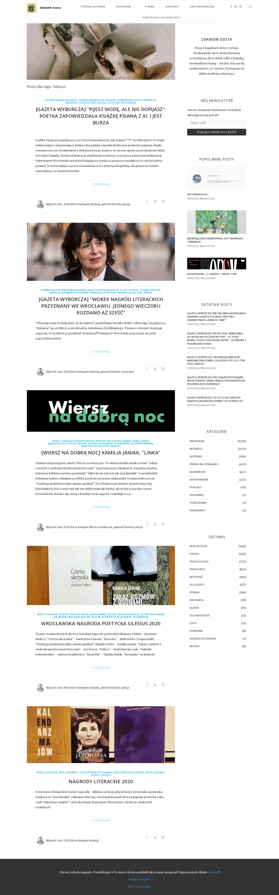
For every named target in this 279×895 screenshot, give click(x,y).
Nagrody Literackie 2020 (101, 781)
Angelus (55, 293)
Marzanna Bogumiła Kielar (78, 290)
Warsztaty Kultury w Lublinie (67, 444)
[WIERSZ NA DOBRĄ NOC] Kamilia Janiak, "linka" (100, 452)
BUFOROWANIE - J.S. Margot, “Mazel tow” (212, 274)
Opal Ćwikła (144, 293)
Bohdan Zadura (84, 441)
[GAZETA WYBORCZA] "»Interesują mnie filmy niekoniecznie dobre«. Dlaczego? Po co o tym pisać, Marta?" (216, 360)
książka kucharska (203, 638)
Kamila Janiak (140, 441)
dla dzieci (197, 584)
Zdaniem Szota (50, 7)
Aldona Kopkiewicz (104, 617)
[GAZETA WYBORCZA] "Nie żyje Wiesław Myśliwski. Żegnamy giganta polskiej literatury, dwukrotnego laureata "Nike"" (216, 317)
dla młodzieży (200, 615)
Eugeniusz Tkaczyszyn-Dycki (83, 772)
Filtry (124, 290)
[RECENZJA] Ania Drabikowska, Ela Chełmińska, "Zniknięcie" (215, 240)
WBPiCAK (100, 441)
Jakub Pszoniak (155, 772)
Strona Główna (93, 6)
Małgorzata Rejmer (119, 441)
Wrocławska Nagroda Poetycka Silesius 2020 (101, 623)
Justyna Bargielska (57, 100)
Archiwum (125, 6)
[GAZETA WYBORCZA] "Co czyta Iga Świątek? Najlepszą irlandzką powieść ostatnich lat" (215, 399)
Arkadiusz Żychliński (103, 293)
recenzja (196, 448)
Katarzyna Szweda (152, 614)
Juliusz (95, 775)
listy (193, 623)
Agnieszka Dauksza (132, 772)
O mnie (150, 6)
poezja (126, 204)
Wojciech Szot (54, 204)
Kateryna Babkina (142, 444)
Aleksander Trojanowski (114, 444)
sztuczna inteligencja (122, 103)
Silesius (102, 103)
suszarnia (196, 495)
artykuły (95, 204)
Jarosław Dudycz (129, 614)
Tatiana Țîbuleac (150, 290)
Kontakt (172, 6)
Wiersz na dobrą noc (101, 527)
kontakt (213, 872)
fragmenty (197, 510)
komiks (195, 592)
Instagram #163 (197, 194)
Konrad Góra (111, 772)
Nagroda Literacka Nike (81, 103)
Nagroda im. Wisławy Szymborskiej (111, 100)
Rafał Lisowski (79, 100)
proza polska (199, 561)
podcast (195, 487)
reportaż (196, 576)
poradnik (196, 630)
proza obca (127, 371)
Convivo (64, 614)
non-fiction (198, 546)
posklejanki (198, 502)
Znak (62, 772)
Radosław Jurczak (78, 617)
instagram (197, 441)
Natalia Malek (79, 614)
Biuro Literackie (62, 441)
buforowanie (199, 479)
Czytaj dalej (101, 184)
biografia (196, 600)
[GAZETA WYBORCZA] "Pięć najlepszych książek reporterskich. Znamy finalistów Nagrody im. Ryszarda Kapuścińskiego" (216, 381)
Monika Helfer (127, 293)
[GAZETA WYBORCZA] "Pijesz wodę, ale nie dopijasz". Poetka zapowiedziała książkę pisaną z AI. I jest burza (101, 116)
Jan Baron (60, 617)
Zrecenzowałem (202, 6)
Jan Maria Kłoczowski (75, 293)
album (194, 607)
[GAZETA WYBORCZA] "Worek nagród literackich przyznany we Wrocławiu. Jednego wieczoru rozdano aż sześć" (101, 306)
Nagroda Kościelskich (95, 446)
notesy (194, 646)
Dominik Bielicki (50, 290)
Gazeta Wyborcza (145, 100)
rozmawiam (198, 471)
